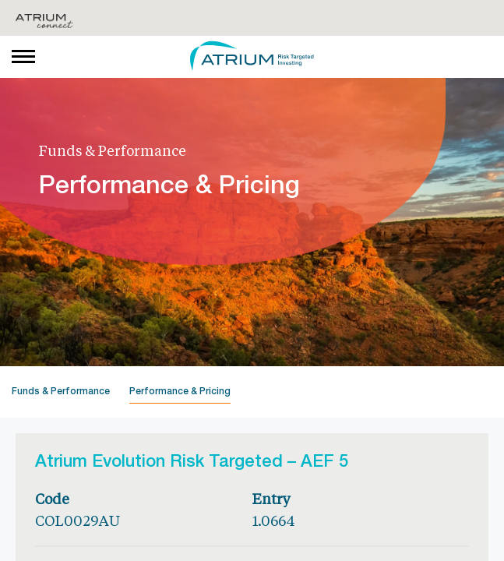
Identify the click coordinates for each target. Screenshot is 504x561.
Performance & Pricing (180, 392)
